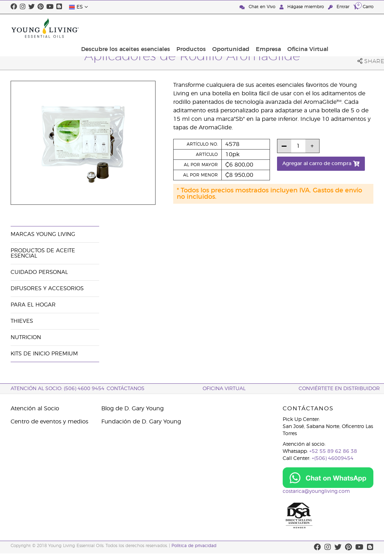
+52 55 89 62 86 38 (333, 451)
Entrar (339, 7)
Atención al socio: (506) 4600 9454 (58, 388)
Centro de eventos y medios (49, 421)
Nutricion (26, 337)
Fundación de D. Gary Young (141, 421)
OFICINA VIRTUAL (224, 388)
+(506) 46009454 (333, 458)
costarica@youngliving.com (316, 491)
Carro (363, 7)
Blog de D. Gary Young (132, 408)
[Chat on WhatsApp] (328, 477)
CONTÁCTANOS (126, 388)
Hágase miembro (302, 7)
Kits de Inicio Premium (44, 353)
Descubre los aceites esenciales (176, 28)
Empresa (313, 28)
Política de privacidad (193, 546)
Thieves (22, 321)
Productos (240, 28)
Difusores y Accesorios (47, 288)
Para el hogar (33, 305)
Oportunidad (278, 28)
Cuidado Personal (39, 272)
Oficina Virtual (350, 28)
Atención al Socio (35, 408)
